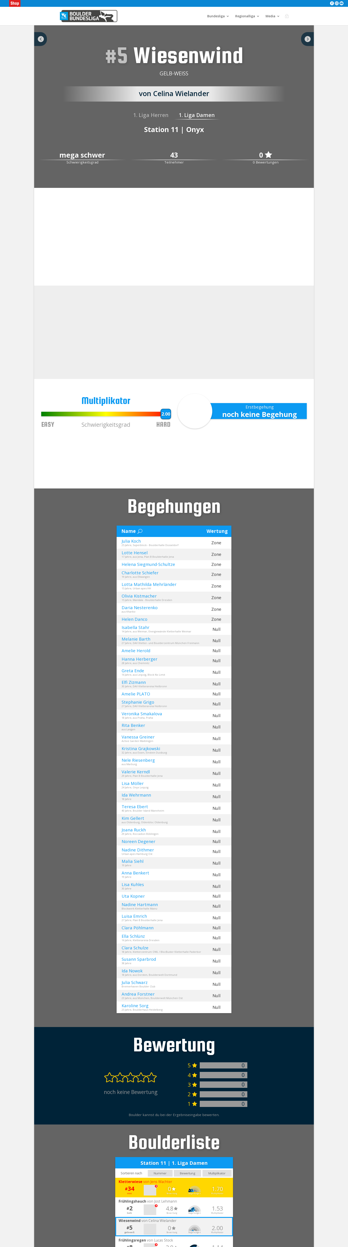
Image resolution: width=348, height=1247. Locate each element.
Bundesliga (216, 16)
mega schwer (82, 155)
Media (270, 16)
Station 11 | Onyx (174, 129)
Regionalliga (245, 16)
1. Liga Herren (151, 115)
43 (174, 155)
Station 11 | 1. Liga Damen (174, 1163)
